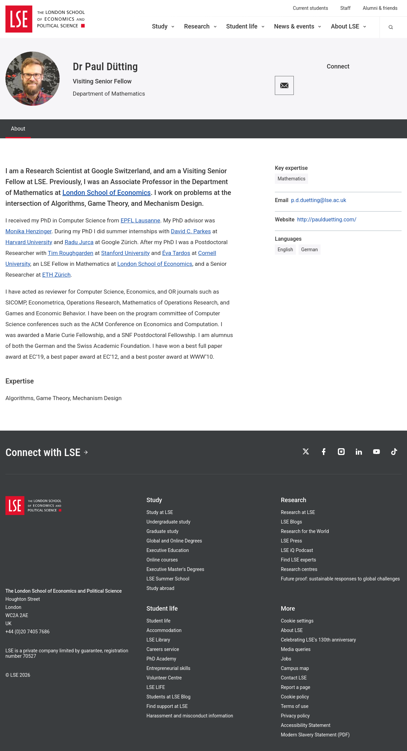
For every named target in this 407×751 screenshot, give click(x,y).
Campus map (295, 668)
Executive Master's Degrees (175, 569)
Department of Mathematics (109, 93)
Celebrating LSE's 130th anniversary (318, 640)
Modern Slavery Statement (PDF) (315, 734)
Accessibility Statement (305, 725)
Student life (246, 26)
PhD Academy (161, 658)
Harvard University (28, 242)
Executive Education (167, 550)
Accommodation (164, 630)
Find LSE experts (298, 559)
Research (201, 26)
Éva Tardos (176, 253)
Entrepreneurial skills (168, 668)
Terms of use (295, 706)
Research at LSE (298, 512)
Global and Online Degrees (174, 541)
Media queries (296, 649)
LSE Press (291, 541)
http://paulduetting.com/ (327, 219)
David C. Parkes (191, 231)
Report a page (295, 687)
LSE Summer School (167, 578)
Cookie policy (295, 696)
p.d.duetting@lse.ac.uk (318, 200)
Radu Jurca (79, 242)
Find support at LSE (167, 706)
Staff (345, 8)
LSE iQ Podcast (297, 550)
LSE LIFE (155, 687)
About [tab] (18, 128)
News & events (298, 26)
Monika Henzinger (28, 231)
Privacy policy (295, 715)
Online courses (162, 559)
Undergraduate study (168, 522)
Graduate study (162, 531)
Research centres (299, 569)
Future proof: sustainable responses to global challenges (340, 578)
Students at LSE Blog (168, 696)
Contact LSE (294, 677)
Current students (310, 8)
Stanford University (125, 253)
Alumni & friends (380, 8)
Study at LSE (159, 512)
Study (164, 26)
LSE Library (158, 640)
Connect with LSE (46, 452)
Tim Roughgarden (70, 253)
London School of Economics (106, 193)
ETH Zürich (56, 274)
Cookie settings (297, 621)
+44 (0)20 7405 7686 (27, 631)
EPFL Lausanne (140, 220)
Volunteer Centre (164, 677)
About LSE (349, 26)
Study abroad (160, 588)
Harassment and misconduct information (189, 715)
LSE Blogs (291, 522)
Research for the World (305, 531)
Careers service (162, 649)
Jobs (286, 658)
